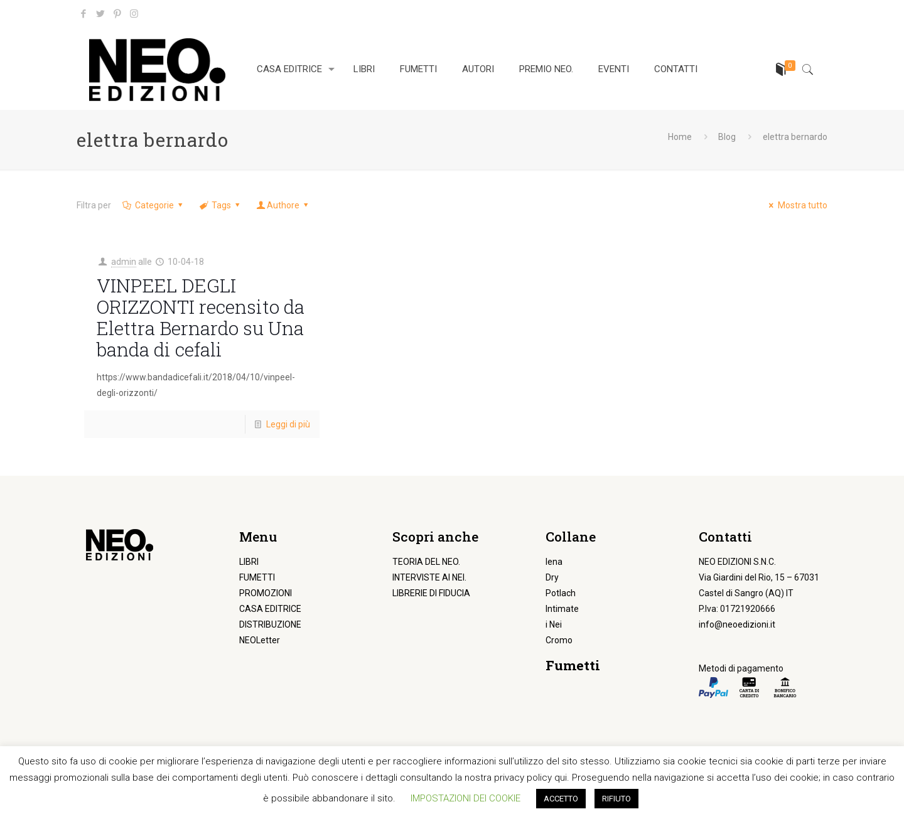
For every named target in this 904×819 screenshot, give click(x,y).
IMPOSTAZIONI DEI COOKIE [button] (465, 798)
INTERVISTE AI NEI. (429, 577)
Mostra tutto (796, 205)
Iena (554, 562)
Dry (552, 577)
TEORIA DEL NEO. (426, 562)
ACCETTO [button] (561, 798)
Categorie (153, 205)
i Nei (554, 624)
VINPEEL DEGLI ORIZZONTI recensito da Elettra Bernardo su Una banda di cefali (200, 317)
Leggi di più (288, 424)
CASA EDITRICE (270, 609)
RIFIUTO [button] (616, 798)
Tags (220, 205)
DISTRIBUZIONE (270, 624)
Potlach (561, 593)
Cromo (559, 640)
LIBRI (249, 562)
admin (123, 262)
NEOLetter (259, 640)
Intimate (562, 609)
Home (680, 137)
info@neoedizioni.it (737, 624)
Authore (283, 205)
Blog (727, 137)
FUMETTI (257, 577)
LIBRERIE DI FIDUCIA (431, 593)
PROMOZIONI (265, 593)
